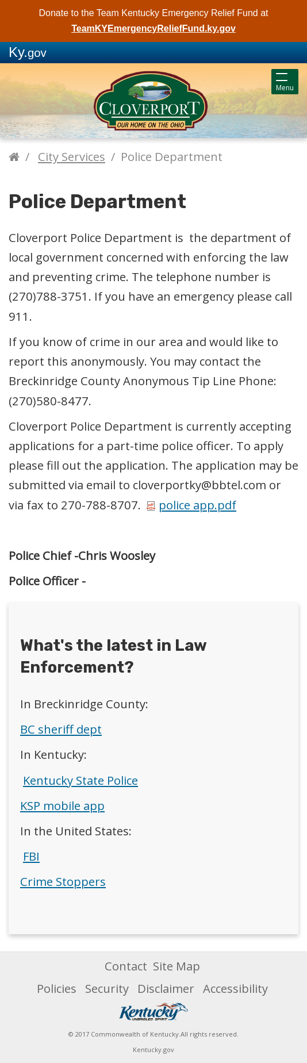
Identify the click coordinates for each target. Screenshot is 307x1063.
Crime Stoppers (63, 881)
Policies (56, 988)
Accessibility (235, 988)
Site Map (176, 966)
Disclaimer (165, 988)
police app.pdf (191, 505)
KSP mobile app (62, 805)
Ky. (28, 52)
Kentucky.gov (153, 1049)
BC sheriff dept (61, 729)
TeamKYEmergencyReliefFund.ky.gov (153, 28)
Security (107, 988)
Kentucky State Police (80, 780)
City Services (71, 156)
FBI (31, 856)
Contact (126, 966)
